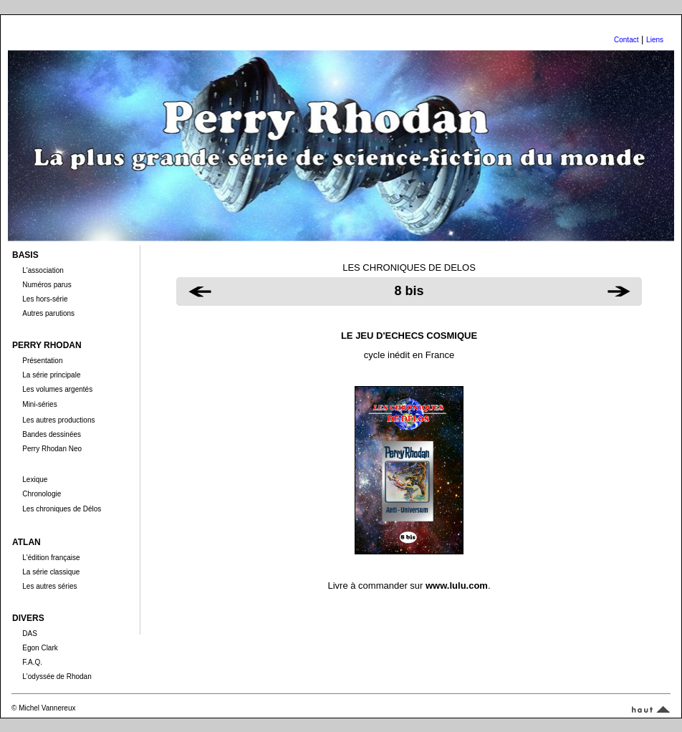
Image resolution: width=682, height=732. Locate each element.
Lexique (34, 479)
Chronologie (41, 494)
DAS (29, 633)
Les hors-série (44, 299)
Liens (654, 40)
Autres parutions (48, 313)
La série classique (51, 572)
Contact (626, 40)
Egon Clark (39, 648)
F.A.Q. (32, 662)
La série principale (51, 375)
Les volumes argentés (57, 389)
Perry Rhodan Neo (52, 449)
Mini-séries (39, 404)
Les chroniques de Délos (61, 509)
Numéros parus (46, 285)
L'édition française (51, 558)
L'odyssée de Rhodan (56, 676)
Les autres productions (58, 420)
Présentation (42, 361)
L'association (43, 270)
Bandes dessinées (51, 434)
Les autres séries (49, 586)
